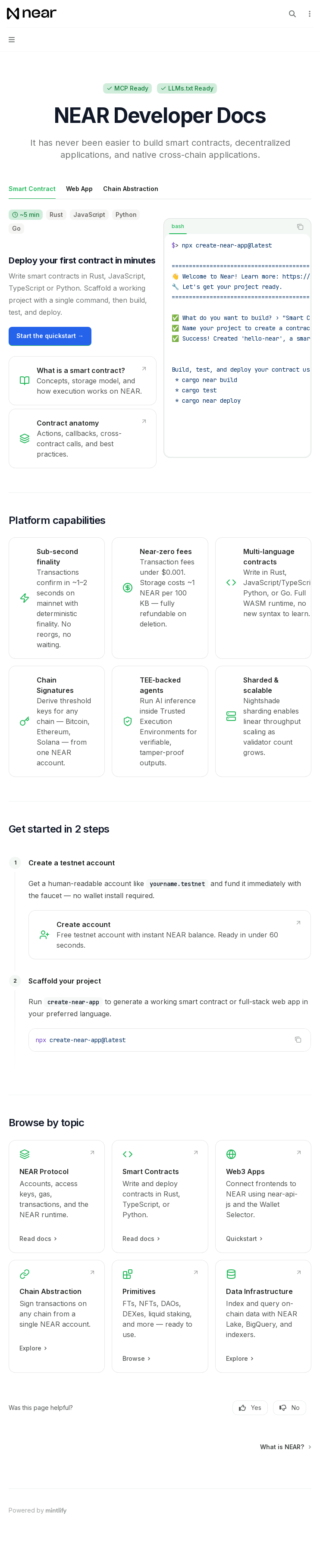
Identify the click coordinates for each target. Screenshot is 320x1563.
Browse (136, 1358)
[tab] (32, 188)
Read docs (37, 1239)
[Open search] (292, 14)
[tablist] (228, 226)
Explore (32, 1348)
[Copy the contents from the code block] (300, 226)
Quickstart (244, 1239)
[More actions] (308, 14)
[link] (83, 380)
